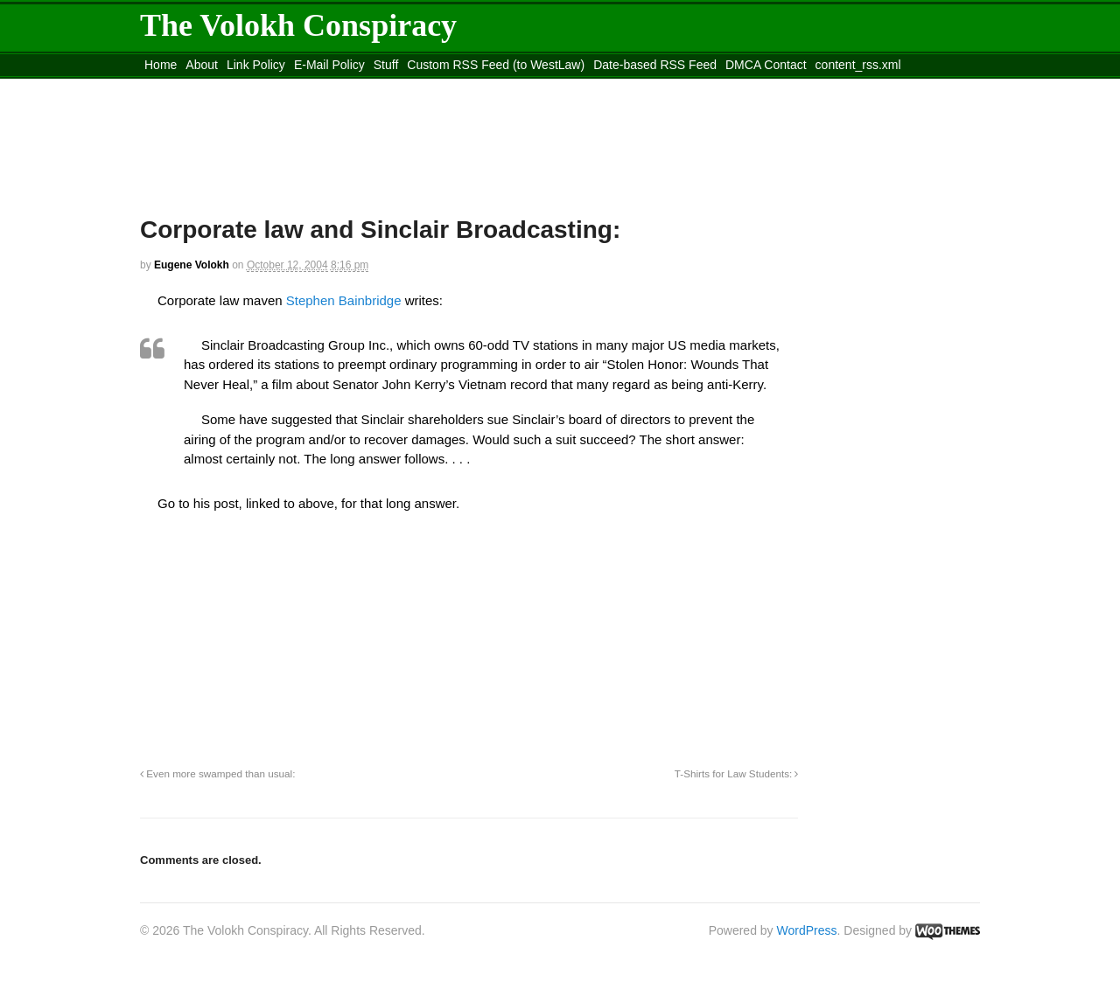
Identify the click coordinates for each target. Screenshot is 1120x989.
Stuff (386, 65)
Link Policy (256, 65)
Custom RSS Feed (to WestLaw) (495, 65)
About (202, 65)
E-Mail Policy (329, 65)
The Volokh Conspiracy (298, 25)
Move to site (394, 87)
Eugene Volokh (191, 265)
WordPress (807, 930)
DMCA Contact (766, 65)
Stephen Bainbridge (344, 300)
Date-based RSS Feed (655, 65)
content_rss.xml (858, 65)
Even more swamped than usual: (217, 773)
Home (160, 65)
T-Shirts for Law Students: (737, 773)
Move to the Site (236, 87)
